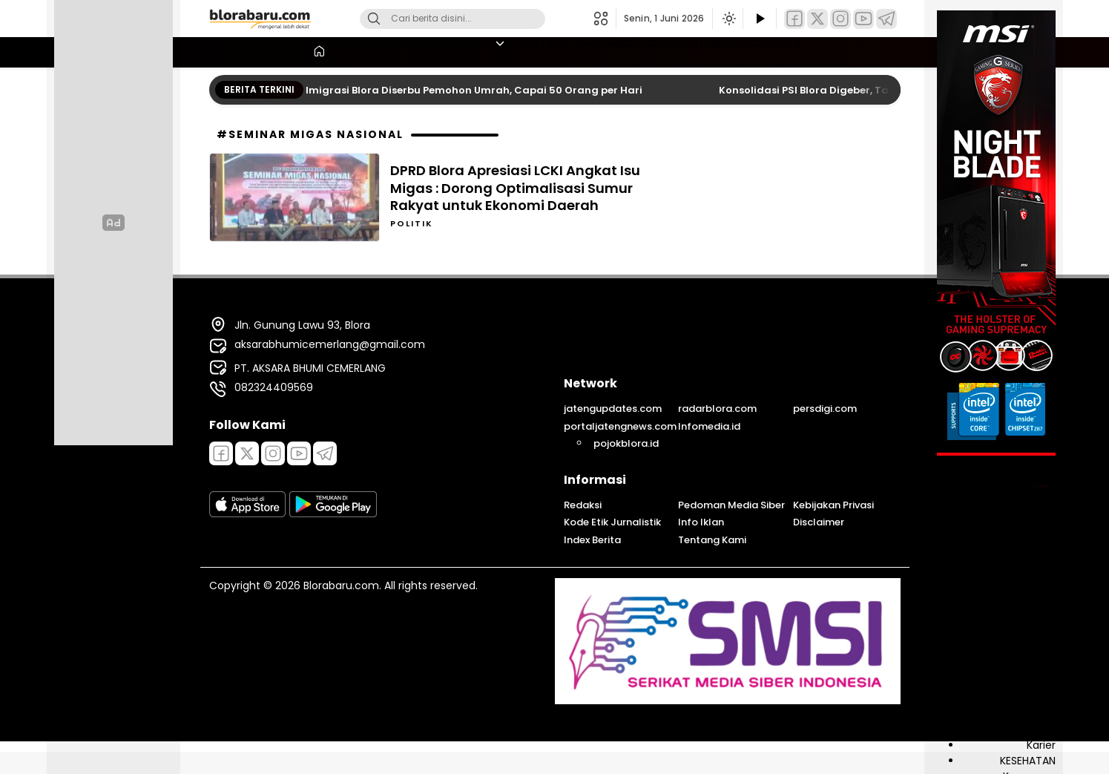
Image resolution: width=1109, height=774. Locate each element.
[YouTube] (863, 19)
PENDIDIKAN (323, 50)
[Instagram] (840, 19)
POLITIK (876, 50)
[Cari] (374, 19)
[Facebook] (794, 19)
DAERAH (1036, 573)
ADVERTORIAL (1022, 511)
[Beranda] (222, 52)
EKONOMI (1032, 620)
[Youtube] (299, 453)
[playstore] (333, 513)
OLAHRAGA (600, 50)
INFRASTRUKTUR (1017, 698)
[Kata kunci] (477, 19)
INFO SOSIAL (1026, 682)
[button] (604, 18)
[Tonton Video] (760, 19)
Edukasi (1037, 604)
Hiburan (1036, 651)
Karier (1041, 745)
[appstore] (247, 513)
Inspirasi (1035, 713)
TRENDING (445, 50)
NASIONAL (671, 50)
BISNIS (387, 50)
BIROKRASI (1031, 542)
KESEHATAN (526, 50)
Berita (1041, 526)
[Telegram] (886, 19)
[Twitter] (817, 19)
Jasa (1044, 729)
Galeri (1041, 636)
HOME (261, 50)
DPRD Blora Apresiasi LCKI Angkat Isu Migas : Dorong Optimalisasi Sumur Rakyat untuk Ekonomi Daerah (515, 188)
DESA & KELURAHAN (1008, 589)
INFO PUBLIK (1027, 667)
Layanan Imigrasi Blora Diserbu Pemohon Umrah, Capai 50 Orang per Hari (457, 90)
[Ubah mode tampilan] (727, 18)
